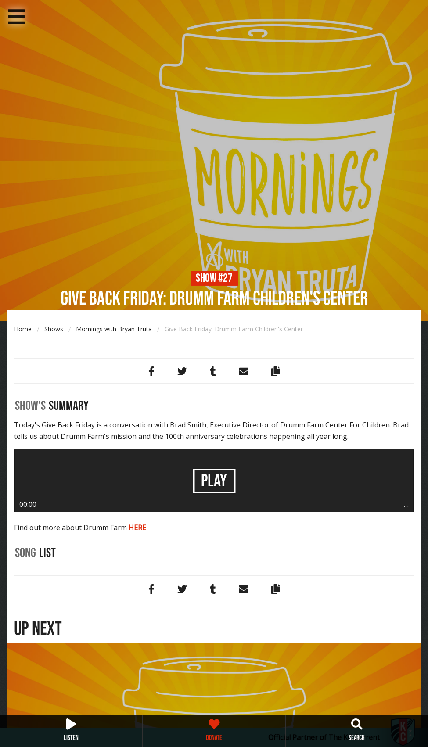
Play (214, 481)
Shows (53, 329)
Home (23, 329)
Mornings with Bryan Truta (114, 329)
